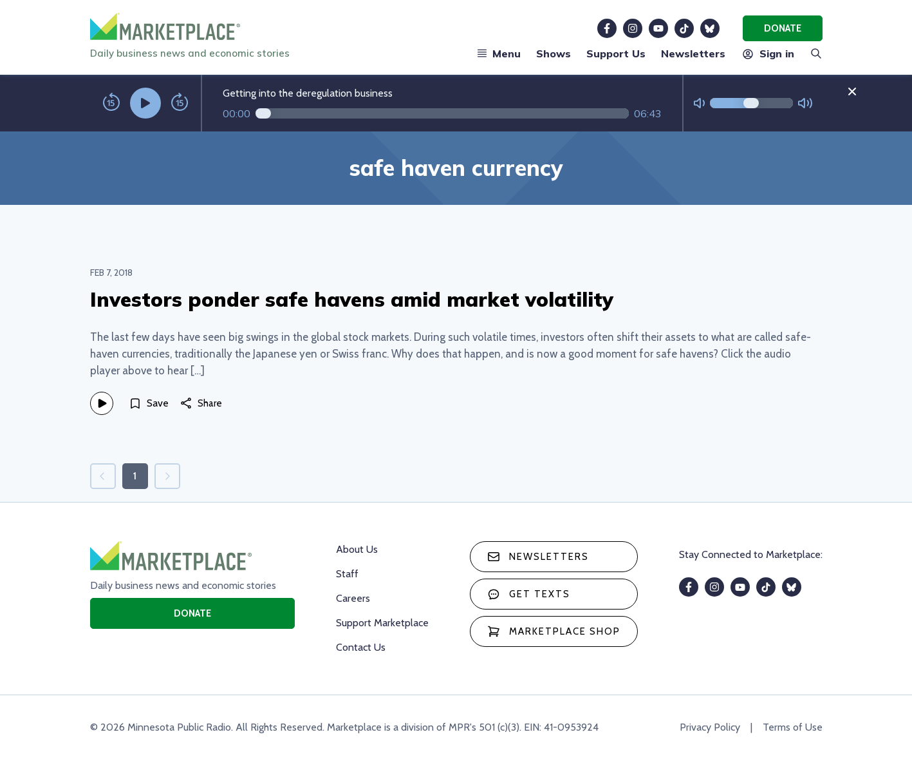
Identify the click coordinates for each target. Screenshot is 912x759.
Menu (499, 53)
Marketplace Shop (553, 631)
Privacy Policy (710, 727)
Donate (782, 28)
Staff (347, 574)
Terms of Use (793, 727)
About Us (357, 549)
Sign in (767, 53)
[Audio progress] (442, 113)
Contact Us (361, 647)
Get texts (528, 594)
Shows (553, 53)
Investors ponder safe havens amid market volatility (351, 299)
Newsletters (693, 53)
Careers (353, 598)
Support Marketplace (382, 623)
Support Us (616, 53)
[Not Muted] (699, 103)
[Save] (149, 403)
